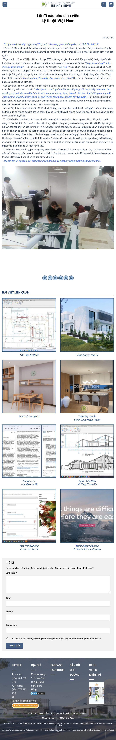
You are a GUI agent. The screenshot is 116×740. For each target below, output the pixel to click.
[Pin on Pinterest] (66, 277)
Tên (8, 598)
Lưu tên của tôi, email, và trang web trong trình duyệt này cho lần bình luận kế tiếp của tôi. (56, 638)
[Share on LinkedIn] (71, 277)
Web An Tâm (67, 718)
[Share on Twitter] (55, 277)
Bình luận (11, 573)
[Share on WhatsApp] (44, 277)
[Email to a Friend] (60, 277)
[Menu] (4, 4)
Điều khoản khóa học (26, 705)
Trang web (11, 625)
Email (9, 611)
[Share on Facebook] (50, 277)
